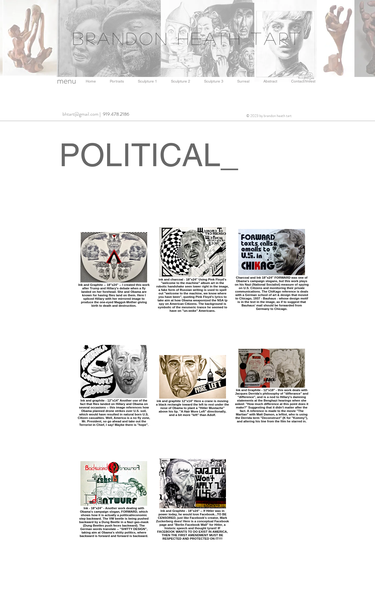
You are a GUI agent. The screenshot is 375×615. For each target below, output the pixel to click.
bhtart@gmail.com (80, 114)
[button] (91, 81)
